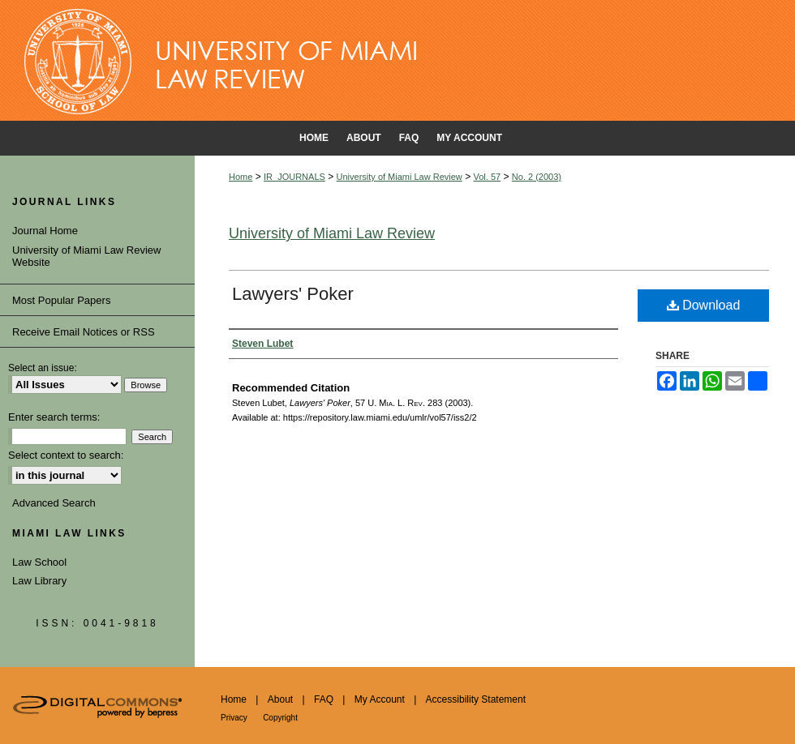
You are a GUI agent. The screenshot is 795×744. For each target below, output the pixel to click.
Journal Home (45, 230)
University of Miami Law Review (399, 177)
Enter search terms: (54, 417)
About (280, 699)
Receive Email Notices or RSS (83, 332)
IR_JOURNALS (294, 177)
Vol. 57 (487, 177)
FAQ (323, 699)
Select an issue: (42, 368)
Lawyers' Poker (293, 294)
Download (704, 305)
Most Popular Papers (61, 300)
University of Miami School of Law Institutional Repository (397, 61)
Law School (39, 562)
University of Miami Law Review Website (86, 256)
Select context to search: (65, 455)
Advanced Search (54, 503)
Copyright (280, 717)
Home (240, 177)
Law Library (39, 581)
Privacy (234, 717)
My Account (380, 699)
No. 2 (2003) (536, 177)
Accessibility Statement (476, 699)
